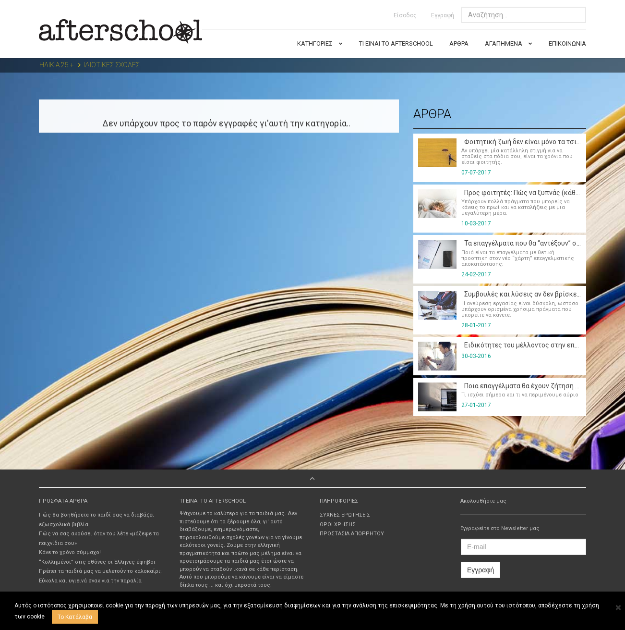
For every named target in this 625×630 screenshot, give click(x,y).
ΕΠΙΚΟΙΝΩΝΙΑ (567, 43)
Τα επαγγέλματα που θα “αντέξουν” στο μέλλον (534, 243)
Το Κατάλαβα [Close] (75, 617)
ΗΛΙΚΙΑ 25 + (56, 65)
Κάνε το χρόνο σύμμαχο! (70, 552)
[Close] (618, 608)
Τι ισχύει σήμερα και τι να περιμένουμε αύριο (519, 395)
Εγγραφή (442, 15)
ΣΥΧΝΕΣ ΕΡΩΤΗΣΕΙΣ (345, 515)
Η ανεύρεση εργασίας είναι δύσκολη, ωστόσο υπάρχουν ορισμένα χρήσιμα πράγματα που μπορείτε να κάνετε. (519, 309)
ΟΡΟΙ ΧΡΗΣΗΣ (338, 524)
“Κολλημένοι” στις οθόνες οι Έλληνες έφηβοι (97, 562)
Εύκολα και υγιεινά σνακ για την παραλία (90, 581)
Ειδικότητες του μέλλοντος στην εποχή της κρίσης (541, 345)
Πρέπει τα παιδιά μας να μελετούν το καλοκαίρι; (100, 571)
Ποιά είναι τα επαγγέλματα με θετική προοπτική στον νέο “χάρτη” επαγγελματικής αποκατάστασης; (517, 258)
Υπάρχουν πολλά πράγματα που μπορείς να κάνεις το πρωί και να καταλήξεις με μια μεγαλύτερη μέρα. (515, 207)
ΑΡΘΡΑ (459, 43)
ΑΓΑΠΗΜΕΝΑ (508, 43)
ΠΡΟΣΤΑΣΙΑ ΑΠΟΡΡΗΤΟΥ (352, 534)
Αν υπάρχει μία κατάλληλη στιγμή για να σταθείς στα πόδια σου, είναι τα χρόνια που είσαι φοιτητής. (517, 156)
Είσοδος (405, 15)
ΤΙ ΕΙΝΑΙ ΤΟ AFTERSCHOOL (396, 43)
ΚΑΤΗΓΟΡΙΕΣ (320, 43)
